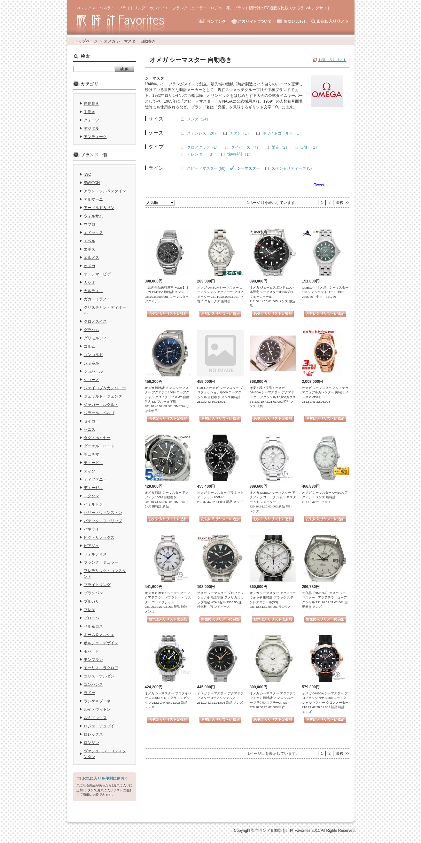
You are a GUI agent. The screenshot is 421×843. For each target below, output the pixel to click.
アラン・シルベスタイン (105, 191)
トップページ (85, 41)
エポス (89, 249)
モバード (91, 651)
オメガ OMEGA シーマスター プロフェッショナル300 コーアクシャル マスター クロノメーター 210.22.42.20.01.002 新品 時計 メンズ (325, 703)
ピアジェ (91, 546)
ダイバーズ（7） (245, 147)
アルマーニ (93, 199)
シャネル (91, 363)
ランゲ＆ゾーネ (97, 701)
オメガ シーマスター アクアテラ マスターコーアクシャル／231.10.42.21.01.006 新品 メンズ (220, 698)
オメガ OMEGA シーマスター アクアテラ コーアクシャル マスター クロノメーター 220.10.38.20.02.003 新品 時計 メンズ (273, 502)
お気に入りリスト (332, 60)
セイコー (91, 421)
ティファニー (95, 479)
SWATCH (92, 183)
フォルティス (95, 554)
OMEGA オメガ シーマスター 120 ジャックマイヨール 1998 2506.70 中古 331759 (325, 292)
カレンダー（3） (201, 154)
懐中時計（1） (240, 154)
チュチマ (91, 454)
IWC (87, 174)
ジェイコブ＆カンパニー (105, 388)
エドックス (93, 232)
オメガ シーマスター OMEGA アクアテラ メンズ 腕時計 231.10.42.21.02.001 (325, 497)
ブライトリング (97, 585)
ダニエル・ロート (99, 446)
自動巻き (91, 103)
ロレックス (93, 734)
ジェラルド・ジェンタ (103, 396)
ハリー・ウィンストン (103, 512)
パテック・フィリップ (103, 521)
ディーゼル (93, 487)
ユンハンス (93, 684)
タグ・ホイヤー (97, 438)
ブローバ (91, 618)
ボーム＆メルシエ (99, 634)
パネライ (91, 529)
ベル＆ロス (93, 626)
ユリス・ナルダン (99, 676)
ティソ (89, 471)
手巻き (89, 112)
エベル (89, 241)
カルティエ (93, 291)
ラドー (89, 693)
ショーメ (91, 379)
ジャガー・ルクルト (101, 404)
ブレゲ (89, 609)
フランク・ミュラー (101, 562)
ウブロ (89, 224)
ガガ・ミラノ (95, 299)
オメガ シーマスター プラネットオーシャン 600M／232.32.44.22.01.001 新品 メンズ (220, 497)
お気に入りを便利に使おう (105, 778)
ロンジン (91, 742)
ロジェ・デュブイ (99, 726)
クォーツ (91, 120)
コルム (89, 346)
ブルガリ (91, 601)
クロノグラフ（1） (203, 147)
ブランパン (93, 593)
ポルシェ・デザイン (101, 643)
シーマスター (248, 168)
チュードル (93, 462)
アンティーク (95, 137)
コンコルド (93, 354)
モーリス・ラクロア (101, 668)
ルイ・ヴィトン (97, 709)
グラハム (91, 330)
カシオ (89, 282)
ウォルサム (93, 216)
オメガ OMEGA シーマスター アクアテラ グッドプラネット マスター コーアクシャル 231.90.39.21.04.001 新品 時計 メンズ (168, 602)
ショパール (93, 371)
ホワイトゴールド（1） (282, 133)
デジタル (91, 128)
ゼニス (89, 429)
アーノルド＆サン (99, 207)
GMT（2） (310, 147)
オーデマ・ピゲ (97, 274)
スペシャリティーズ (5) (291, 168)
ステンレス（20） (202, 133)
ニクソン (91, 496)
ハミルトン (93, 504)
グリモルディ (95, 338)
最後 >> (342, 202)
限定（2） (280, 147)
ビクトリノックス (99, 537)
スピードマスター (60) (206, 168)
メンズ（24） (198, 119)
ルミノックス (95, 717)
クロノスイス (95, 321)
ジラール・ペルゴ (99, 413)
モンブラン (93, 659)
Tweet (319, 185)
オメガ (89, 266)
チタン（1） (240, 133)
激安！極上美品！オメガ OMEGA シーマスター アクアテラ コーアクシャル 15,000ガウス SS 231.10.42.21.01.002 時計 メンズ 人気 (273, 397)
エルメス (91, 257)
